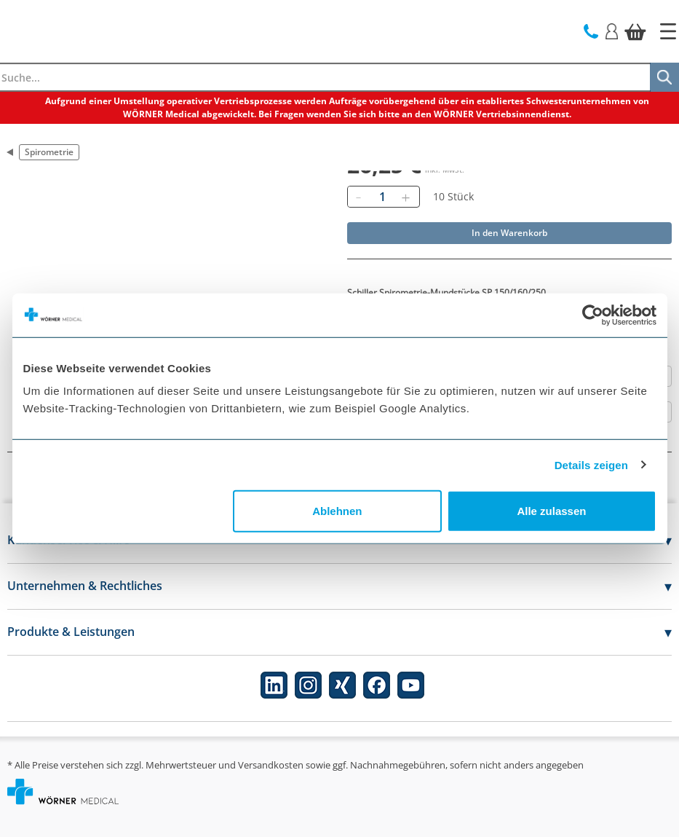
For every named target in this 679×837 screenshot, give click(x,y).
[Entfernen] (359, 196)
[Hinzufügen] (406, 196)
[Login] (611, 30)
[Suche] (664, 77)
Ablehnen (337, 511)
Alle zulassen (551, 511)
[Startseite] (668, 31)
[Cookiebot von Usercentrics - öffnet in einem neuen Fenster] (592, 315)
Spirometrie (49, 152)
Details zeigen (591, 464)
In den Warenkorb (509, 233)
